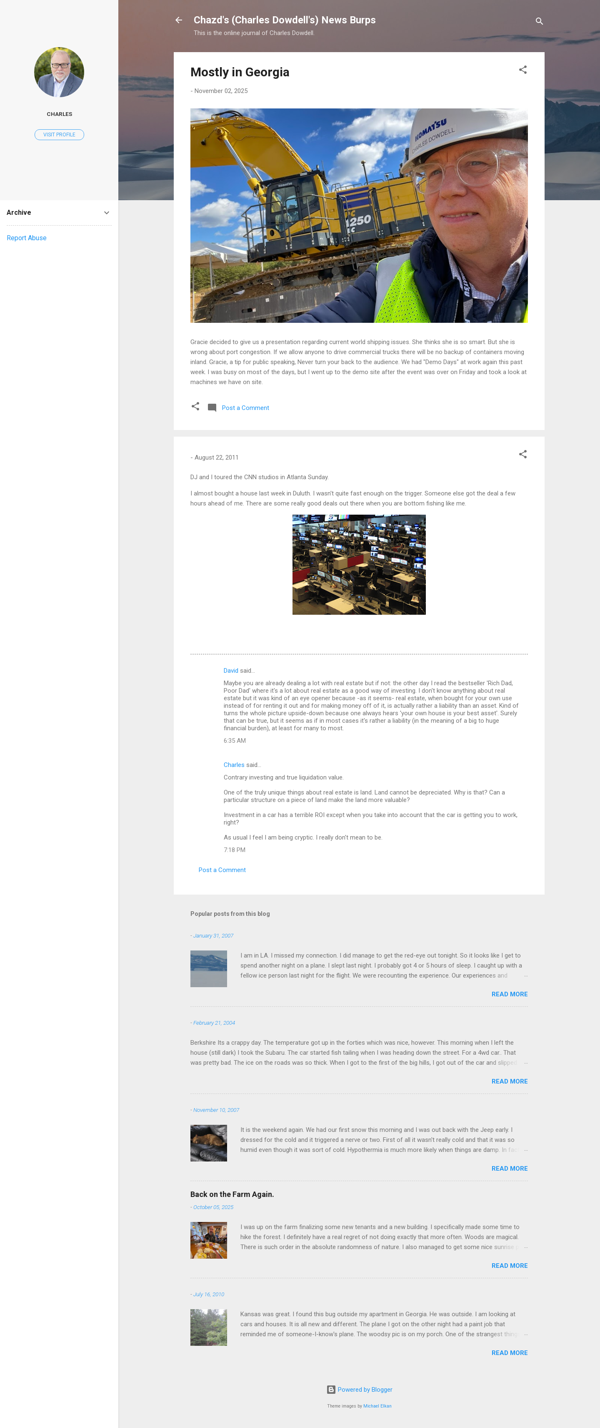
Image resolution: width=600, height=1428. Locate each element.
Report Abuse (27, 238)
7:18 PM (234, 850)
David (231, 670)
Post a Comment (222, 870)
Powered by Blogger (359, 1389)
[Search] (540, 22)
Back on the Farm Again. (232, 1194)
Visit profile (59, 135)
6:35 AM (235, 740)
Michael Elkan (377, 1406)
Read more (510, 994)
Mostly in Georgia (240, 72)
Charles (234, 765)
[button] (523, 71)
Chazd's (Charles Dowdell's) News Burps (285, 20)
